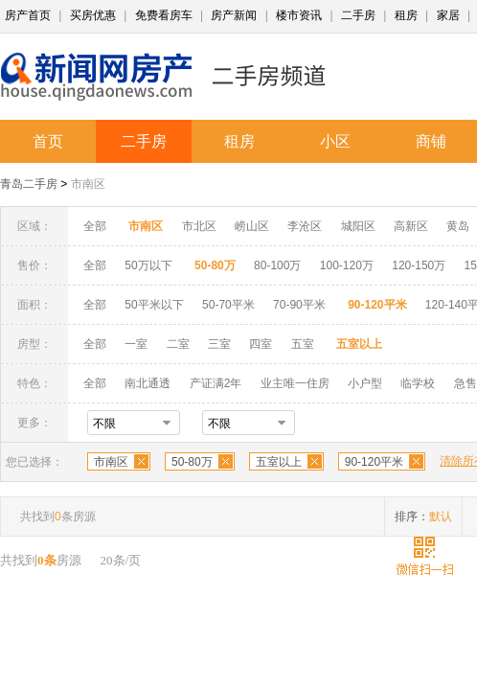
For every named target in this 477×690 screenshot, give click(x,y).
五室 (302, 344)
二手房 (358, 15)
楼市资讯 (299, 15)
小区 (335, 141)
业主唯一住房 (295, 383)
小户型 (365, 383)
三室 (219, 344)
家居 (448, 15)
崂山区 (252, 226)
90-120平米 (374, 462)
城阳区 (358, 226)
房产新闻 (234, 15)
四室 (260, 344)
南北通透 (147, 383)
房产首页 (28, 15)
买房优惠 (93, 15)
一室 (136, 344)
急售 (465, 383)
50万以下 (148, 265)
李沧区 (304, 226)
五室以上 (279, 462)
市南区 (88, 184)
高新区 (411, 226)
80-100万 (277, 265)
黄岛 (457, 226)
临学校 (417, 383)
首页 (48, 141)
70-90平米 (299, 304)
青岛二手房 (28, 184)
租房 (406, 15)
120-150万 (418, 265)
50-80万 (192, 462)
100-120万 (347, 265)
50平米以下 (154, 304)
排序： (423, 516)
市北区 (199, 226)
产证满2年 (216, 383)
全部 (94, 226)
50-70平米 (228, 304)
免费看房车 (164, 15)
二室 (180, 344)
